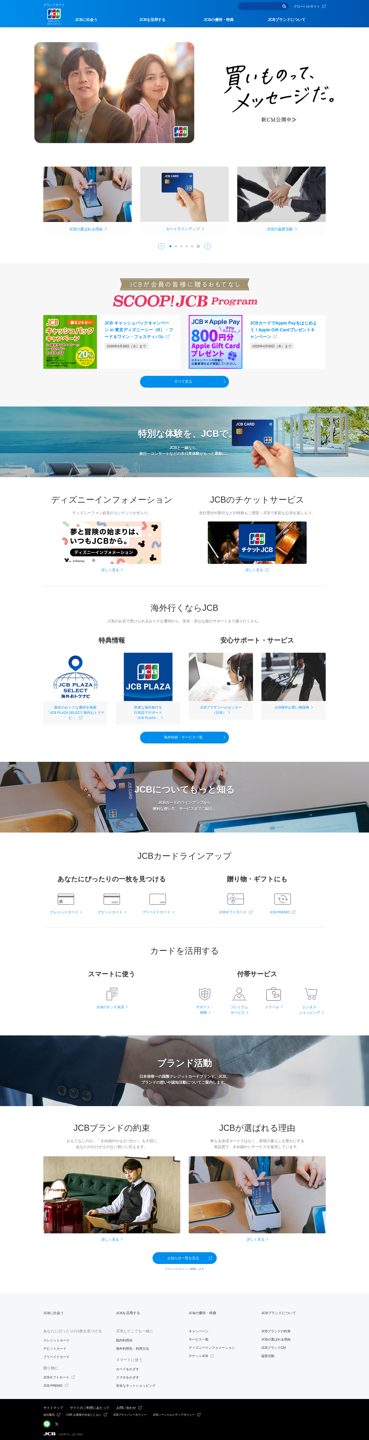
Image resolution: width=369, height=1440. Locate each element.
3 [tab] (181, 248)
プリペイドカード (56, 1354)
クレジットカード (56, 1337)
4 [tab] (187, 248)
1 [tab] (170, 248)
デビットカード (54, 1345)
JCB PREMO (53, 1382)
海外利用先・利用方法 (132, 1345)
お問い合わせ (126, 1405)
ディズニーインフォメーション (212, 1344)
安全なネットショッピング (136, 1382)
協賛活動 (267, 1353)
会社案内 (49, 1411)
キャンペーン (199, 1328)
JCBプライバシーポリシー (130, 1411)
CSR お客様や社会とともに (83, 1411)
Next (210, 247)
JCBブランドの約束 (275, 1328)
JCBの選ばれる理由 (275, 1336)
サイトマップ (53, 1405)
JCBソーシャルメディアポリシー (174, 1411)
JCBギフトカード (56, 1374)
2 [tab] (176, 248)
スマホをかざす (127, 1374)
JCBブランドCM (273, 1344)
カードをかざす (127, 1366)
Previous (158, 247)
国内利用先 (124, 1337)
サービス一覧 (199, 1336)
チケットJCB (198, 1353)
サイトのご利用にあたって (89, 1405)
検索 (284, 6)
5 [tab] (192, 248)
